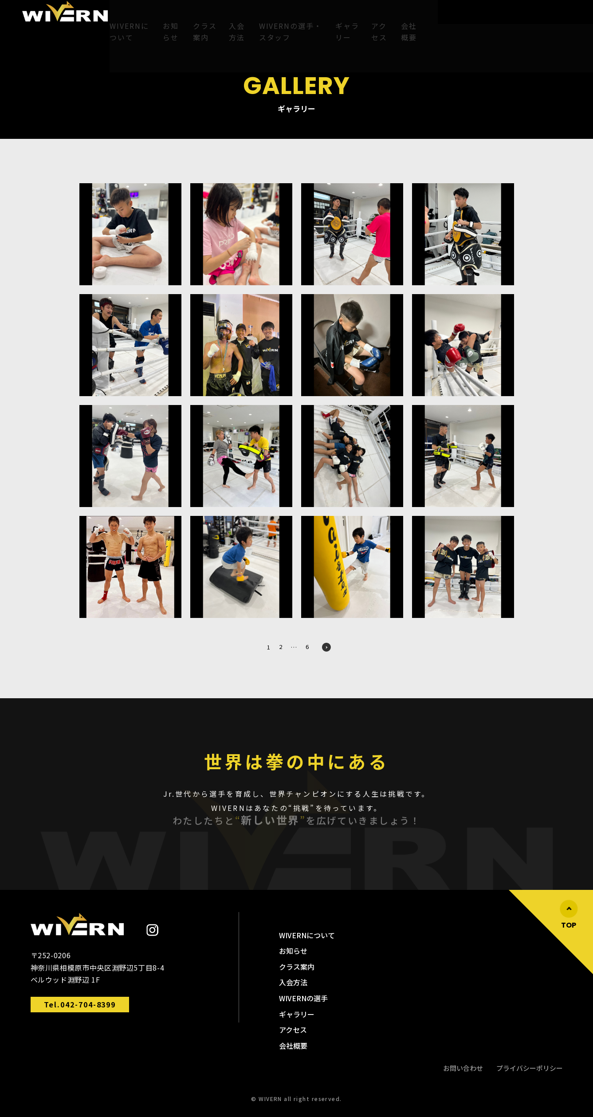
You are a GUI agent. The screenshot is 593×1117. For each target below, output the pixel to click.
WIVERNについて (128, 16)
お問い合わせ (463, 1068)
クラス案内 (222, 16)
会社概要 (480, 16)
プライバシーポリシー (529, 1068)
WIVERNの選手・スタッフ (329, 16)
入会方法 (263, 16)
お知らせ (179, 16)
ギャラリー (400, 16)
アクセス (442, 16)
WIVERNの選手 (303, 998)
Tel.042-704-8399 (80, 1004)
